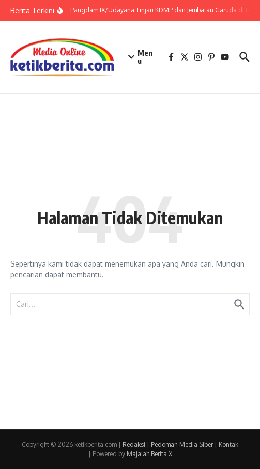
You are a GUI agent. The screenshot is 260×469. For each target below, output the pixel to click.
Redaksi (134, 444)
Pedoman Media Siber (182, 444)
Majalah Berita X (149, 454)
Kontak (228, 444)
